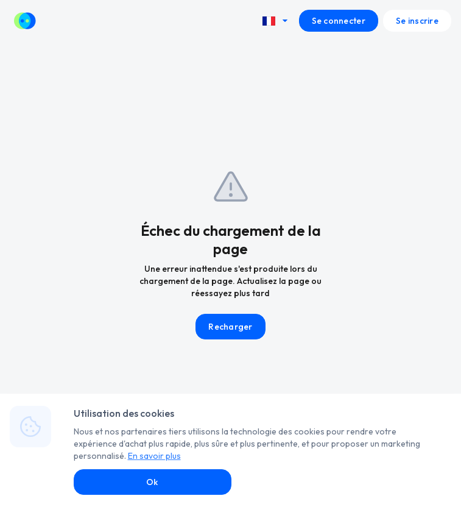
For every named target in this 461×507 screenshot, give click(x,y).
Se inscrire (417, 20)
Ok (152, 482)
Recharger (230, 326)
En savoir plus (154, 455)
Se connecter (338, 20)
